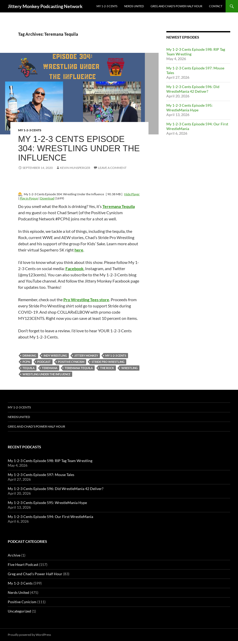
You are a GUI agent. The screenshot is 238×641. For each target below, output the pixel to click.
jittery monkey (86, 355)
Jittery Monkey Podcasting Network (45, 6)
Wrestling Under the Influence (46, 374)
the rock (107, 368)
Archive (14, 555)
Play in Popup (29, 198)
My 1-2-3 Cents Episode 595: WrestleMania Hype (189, 107)
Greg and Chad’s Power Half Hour (176, 6)
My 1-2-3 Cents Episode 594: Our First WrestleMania (50, 516)
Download (47, 198)
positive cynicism (71, 361)
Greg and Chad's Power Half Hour (35, 574)
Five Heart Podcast (23, 564)
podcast (44, 361)
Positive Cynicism (22, 602)
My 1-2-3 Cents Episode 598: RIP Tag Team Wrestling (50, 460)
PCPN (26, 361)
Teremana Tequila (79, 368)
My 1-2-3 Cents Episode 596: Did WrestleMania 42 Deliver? (192, 88)
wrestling (129, 368)
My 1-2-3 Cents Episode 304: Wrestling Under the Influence (79, 148)
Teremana (49, 368)
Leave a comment (112, 168)
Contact (215, 6)
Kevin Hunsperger (75, 168)
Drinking (29, 355)
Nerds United (134, 6)
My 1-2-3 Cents (106, 6)
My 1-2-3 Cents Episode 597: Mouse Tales (41, 474)
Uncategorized (19, 611)
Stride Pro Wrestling (108, 361)
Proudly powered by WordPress (29, 635)
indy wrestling (55, 355)
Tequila (29, 368)
